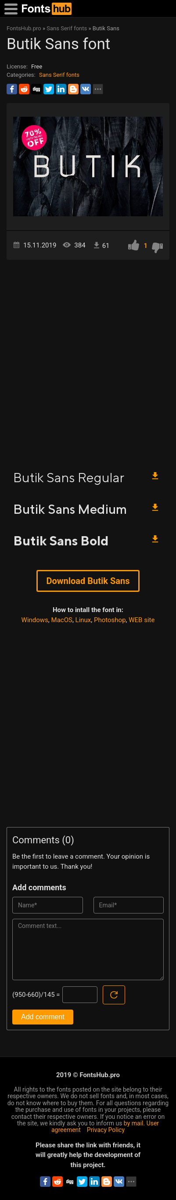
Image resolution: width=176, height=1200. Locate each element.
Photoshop (110, 620)
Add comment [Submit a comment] (43, 1017)
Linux (83, 620)
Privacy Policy (106, 1129)
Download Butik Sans (88, 581)
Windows (35, 620)
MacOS (61, 620)
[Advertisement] (88, 361)
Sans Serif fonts (59, 75)
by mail (134, 1123)
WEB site (141, 620)
